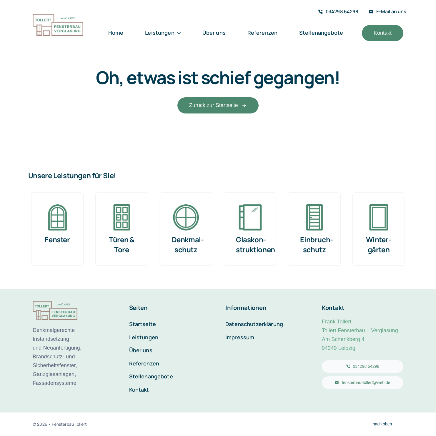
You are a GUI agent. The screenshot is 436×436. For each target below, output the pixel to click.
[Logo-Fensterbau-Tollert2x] (58, 17)
